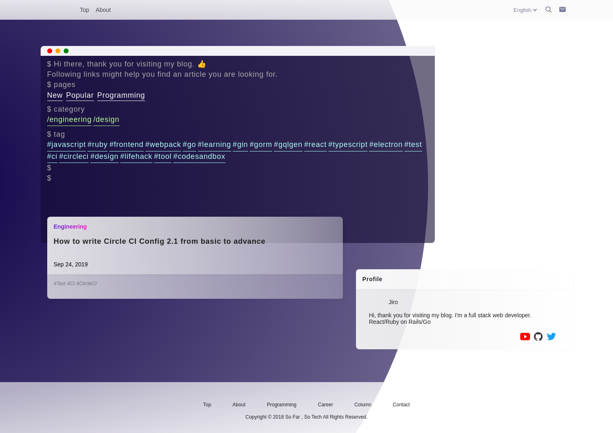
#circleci (74, 156)
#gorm (261, 144)
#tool (163, 156)
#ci (52, 156)
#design (104, 156)
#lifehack (136, 156)
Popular (80, 95)
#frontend (126, 144)
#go (189, 144)
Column (362, 405)
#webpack (163, 144)
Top (85, 10)
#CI (71, 283)
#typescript (348, 144)
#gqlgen (288, 144)
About (103, 10)
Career (325, 405)
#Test (60, 283)
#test (413, 144)
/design (106, 119)
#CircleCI (86, 283)
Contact (401, 405)
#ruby (97, 144)
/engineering (69, 119)
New (55, 95)
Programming (121, 95)
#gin (240, 144)
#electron (385, 144)
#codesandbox (199, 156)
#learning (214, 144)
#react (315, 144)
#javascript (66, 144)
